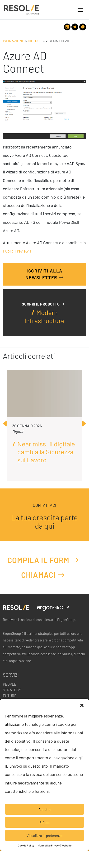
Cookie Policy (26, 845)
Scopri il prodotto (43, 304)
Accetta (44, 809)
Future (10, 695)
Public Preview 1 (17, 250)
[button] (82, 704)
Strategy (12, 690)
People (9, 684)
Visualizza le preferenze (44, 835)
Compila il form (43, 560)
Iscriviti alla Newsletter (44, 274)
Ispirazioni (13, 40)
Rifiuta (44, 822)
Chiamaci (43, 574)
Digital (34, 40)
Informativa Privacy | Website (54, 845)
